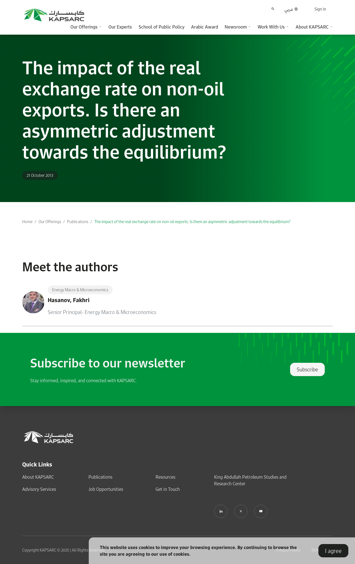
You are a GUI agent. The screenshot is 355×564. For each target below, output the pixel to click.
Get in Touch (168, 489)
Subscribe (307, 369)
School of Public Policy (161, 27)
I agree (333, 550)
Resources (165, 477)
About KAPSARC (38, 477)
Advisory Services (39, 489)
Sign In (320, 9)
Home (27, 221)
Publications (77, 221)
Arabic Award (204, 27)
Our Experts (120, 27)
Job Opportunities (105, 489)
